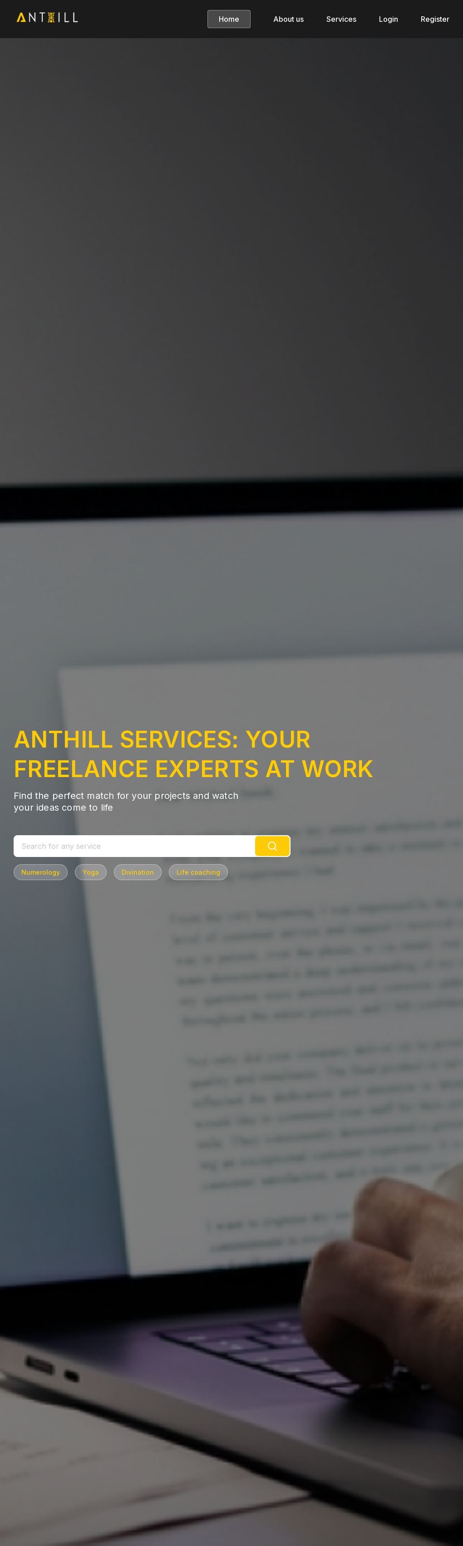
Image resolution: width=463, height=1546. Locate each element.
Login (388, 19)
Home (229, 19)
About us (288, 19)
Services (341, 19)
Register (435, 19)
